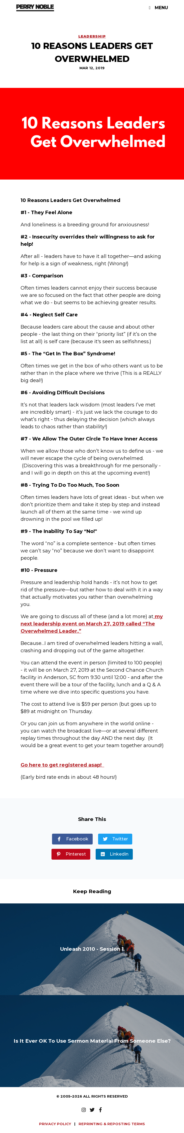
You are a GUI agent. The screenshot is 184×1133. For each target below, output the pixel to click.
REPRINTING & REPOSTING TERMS (112, 1124)
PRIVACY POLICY (55, 1124)
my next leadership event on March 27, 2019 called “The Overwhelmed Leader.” (92, 624)
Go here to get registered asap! (62, 765)
